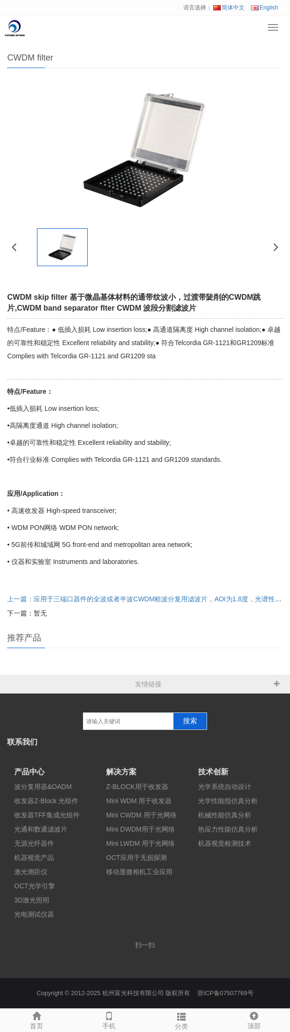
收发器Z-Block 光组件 (46, 801)
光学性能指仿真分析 (228, 801)
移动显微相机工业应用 (139, 872)
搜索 (190, 721)
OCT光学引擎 (34, 886)
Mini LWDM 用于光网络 (140, 843)
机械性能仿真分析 (224, 815)
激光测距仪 (30, 872)
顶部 (254, 1019)
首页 (36, 1019)
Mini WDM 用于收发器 (139, 801)
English (264, 7)
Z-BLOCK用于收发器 (137, 786)
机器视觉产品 (34, 857)
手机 (108, 1019)
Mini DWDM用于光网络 (140, 829)
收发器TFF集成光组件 (47, 815)
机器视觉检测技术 (224, 843)
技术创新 (213, 772)
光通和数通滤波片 (40, 829)
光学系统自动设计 (224, 786)
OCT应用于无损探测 (136, 857)
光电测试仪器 (34, 914)
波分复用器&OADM (43, 786)
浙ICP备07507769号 (225, 993)
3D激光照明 (31, 900)
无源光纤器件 (34, 843)
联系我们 (22, 742)
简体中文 (229, 7)
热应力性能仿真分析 (228, 829)
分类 (181, 1019)
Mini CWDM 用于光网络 (141, 815)
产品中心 (29, 772)
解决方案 (121, 772)
